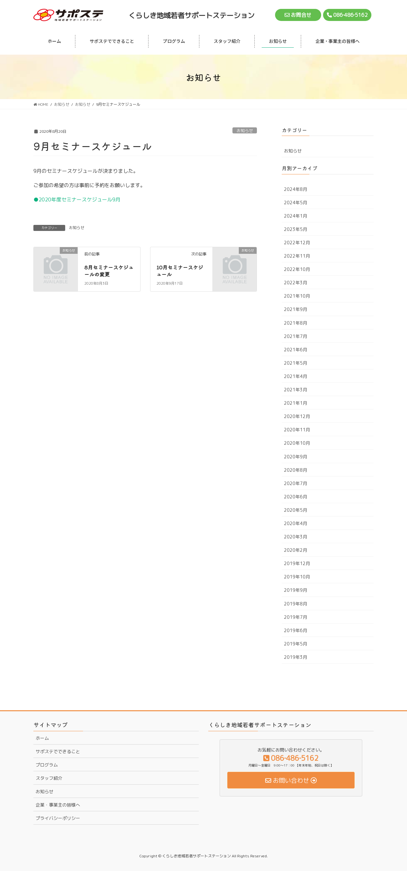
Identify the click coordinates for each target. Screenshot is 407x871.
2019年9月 (295, 590)
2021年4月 (295, 376)
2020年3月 (295, 537)
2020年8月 (295, 470)
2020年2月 (295, 550)
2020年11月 (297, 430)
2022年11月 (297, 256)
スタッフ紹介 (49, 778)
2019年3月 (295, 657)
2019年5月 (295, 644)
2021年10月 (297, 296)
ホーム (42, 738)
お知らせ (245, 130)
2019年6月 (295, 630)
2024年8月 (295, 189)
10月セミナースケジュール (179, 270)
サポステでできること (58, 751)
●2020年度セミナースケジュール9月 (77, 199)
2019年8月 (295, 604)
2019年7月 (295, 617)
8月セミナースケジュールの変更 (109, 270)
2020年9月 (295, 457)
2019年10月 (297, 577)
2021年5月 (295, 363)
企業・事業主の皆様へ (58, 805)
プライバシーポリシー (58, 818)
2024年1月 (295, 216)
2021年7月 (295, 336)
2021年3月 (295, 390)
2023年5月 (295, 229)
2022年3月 (295, 283)
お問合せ (298, 14)
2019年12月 (297, 563)
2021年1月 (295, 403)
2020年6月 (295, 497)
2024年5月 (295, 202)
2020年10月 (297, 443)
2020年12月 (297, 416)
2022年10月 (297, 269)
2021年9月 (295, 309)
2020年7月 (295, 483)
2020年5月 (295, 510)
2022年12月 (297, 243)
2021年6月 (295, 350)
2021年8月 (295, 323)
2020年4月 (295, 523)
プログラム (47, 765)
